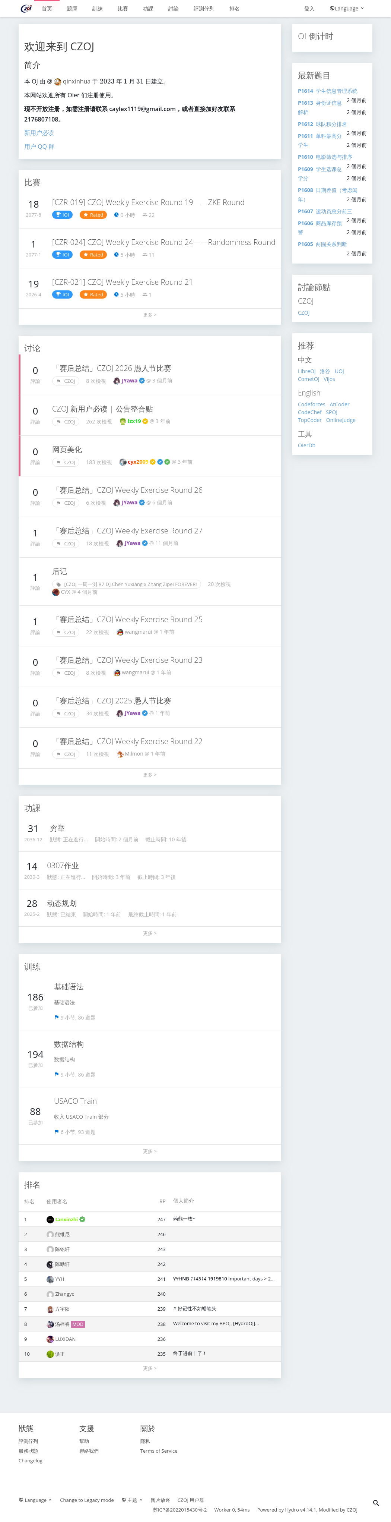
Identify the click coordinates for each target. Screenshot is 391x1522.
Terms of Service (159, 1450)
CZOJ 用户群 (191, 1500)
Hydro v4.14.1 (301, 1509)
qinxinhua (77, 81)
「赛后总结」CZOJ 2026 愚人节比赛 (111, 368)
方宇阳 (62, 1308)
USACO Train (75, 1101)
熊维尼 (62, 1234)
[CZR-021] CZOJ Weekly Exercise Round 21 (122, 282)
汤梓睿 (63, 1324)
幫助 (84, 1441)
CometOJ (309, 378)
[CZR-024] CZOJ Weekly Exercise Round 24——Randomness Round (164, 242)
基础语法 (69, 986)
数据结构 (69, 1044)
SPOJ (331, 412)
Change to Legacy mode (87, 1500)
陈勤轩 (62, 1264)
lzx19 (138, 421)
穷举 (57, 828)
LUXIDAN (65, 1339)
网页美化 (67, 449)
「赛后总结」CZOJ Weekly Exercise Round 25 (127, 619)
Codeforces (311, 404)
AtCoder (339, 404)
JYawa (133, 380)
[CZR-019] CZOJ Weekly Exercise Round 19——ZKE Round (148, 202)
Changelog (30, 1460)
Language (347, 8)
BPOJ (225, 1323)
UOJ (339, 371)
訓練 (97, 8)
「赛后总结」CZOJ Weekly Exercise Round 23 (127, 660)
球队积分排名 (322, 123)
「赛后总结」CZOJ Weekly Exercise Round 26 (127, 490)
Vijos (329, 378)
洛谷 (325, 371)
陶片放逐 (160, 1500)
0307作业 (63, 865)
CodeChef (310, 412)
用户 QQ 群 (39, 146)
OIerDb (306, 445)
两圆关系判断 (322, 244)
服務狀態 (28, 1450)
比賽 (123, 8)
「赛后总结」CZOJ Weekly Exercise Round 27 (127, 531)
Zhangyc (64, 1294)
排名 (234, 8)
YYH (59, 1279)
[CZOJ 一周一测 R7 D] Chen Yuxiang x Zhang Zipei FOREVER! (126, 584)
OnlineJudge (341, 419)
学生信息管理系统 (327, 90)
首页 (47, 8)
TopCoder (310, 419)
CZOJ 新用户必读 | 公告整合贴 (102, 409)
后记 (59, 571)
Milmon (134, 753)
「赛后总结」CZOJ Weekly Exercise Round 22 (127, 741)
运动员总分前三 (325, 211)
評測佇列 (204, 8)
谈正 (60, 1354)
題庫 (72, 8)
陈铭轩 (62, 1249)
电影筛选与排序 (325, 156)
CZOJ (65, 381)
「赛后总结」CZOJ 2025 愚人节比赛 (111, 701)
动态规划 (62, 903)
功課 (148, 8)
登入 (309, 8)
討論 (173, 8)
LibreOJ (307, 371)
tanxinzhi (70, 1219)
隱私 (145, 1441)
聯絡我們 (89, 1450)
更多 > (150, 314)
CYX (66, 591)
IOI (62, 214)
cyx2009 (149, 461)
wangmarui (139, 631)
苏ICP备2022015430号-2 (180, 1509)
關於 (147, 1428)
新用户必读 (39, 133)
